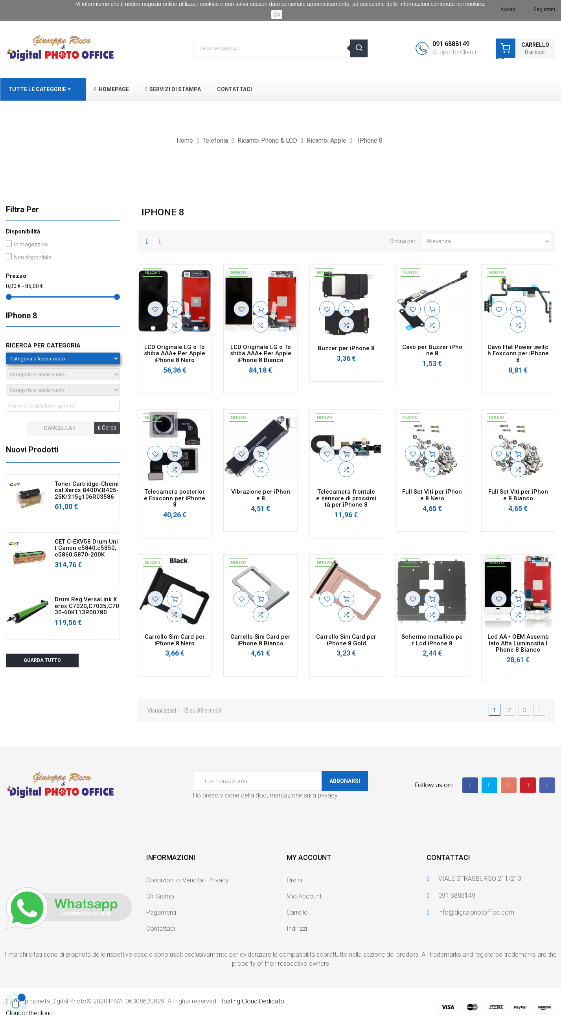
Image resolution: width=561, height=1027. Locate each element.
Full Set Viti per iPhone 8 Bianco (518, 495)
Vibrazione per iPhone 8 (260, 495)
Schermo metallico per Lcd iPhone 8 (432, 640)
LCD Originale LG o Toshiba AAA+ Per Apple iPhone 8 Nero (174, 354)
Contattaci (160, 928)
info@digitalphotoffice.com (476, 912)
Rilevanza (489, 241)
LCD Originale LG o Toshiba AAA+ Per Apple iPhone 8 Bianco (260, 354)
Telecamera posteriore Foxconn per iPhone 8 (174, 498)
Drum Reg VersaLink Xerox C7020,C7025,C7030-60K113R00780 (87, 606)
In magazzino (31, 244)
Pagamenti (161, 912)
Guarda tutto (42, 660)
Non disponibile (33, 257)
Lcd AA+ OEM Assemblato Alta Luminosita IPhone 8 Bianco (518, 643)
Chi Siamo (160, 896)
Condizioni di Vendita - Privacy (187, 880)
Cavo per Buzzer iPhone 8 (432, 350)
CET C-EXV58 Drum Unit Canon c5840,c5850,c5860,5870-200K (86, 548)
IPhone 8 (21, 315)
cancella (59, 428)
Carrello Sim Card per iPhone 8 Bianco (260, 640)
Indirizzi (297, 928)
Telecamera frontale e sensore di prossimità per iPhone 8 (346, 498)
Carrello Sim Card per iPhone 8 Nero (175, 640)
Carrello (297, 912)
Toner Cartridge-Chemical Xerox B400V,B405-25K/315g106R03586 (87, 490)
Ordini (294, 880)
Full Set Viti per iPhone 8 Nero (432, 495)
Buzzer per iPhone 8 (346, 348)
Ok (276, 14)
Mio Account (304, 896)
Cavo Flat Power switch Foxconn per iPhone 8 (518, 354)
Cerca (106, 427)
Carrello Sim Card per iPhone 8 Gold (346, 640)
